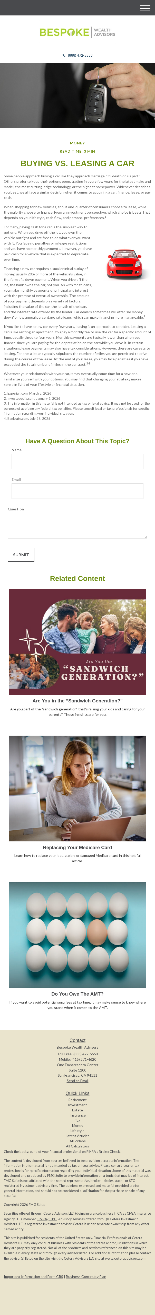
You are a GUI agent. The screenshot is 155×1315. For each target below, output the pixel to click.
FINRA (42, 1219)
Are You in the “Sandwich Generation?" (77, 700)
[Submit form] (21, 555)
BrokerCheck (109, 1151)
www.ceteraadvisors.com (125, 1258)
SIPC (53, 1219)
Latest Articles (78, 1136)
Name (17, 450)
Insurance (78, 1115)
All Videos (78, 1141)
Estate (77, 1110)
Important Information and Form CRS (33, 1276)
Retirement (77, 1100)
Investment (77, 1105)
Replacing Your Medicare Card (77, 847)
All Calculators (77, 1146)
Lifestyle (77, 1130)
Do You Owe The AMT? (77, 994)
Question (16, 509)
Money (77, 1125)
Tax (77, 1120)
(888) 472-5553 (78, 55)
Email (16, 479)
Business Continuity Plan (86, 1276)
